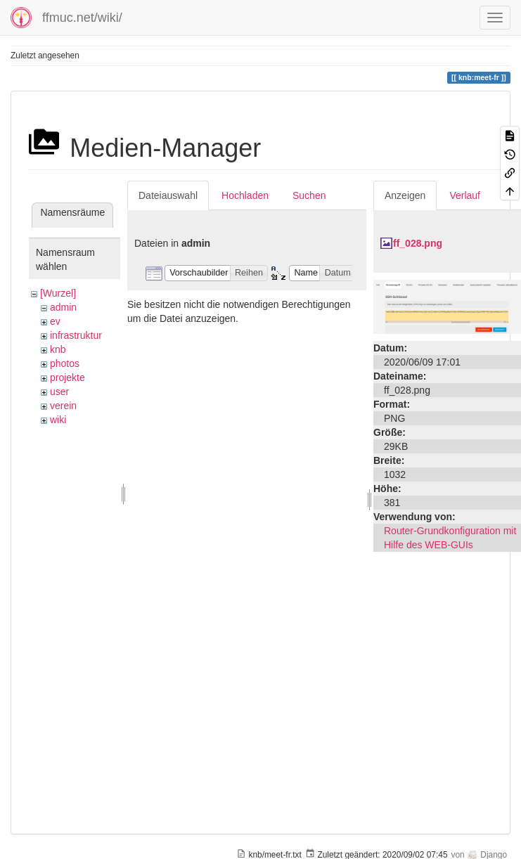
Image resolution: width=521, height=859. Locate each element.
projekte (67, 377)
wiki (58, 419)
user (59, 391)
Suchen (309, 195)
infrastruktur (76, 335)
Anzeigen (405, 195)
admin (63, 307)
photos (64, 363)
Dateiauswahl (168, 195)
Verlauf (464, 195)
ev (55, 321)
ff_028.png (417, 243)
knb (58, 349)
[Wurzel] (58, 293)
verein (63, 405)
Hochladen (245, 195)
